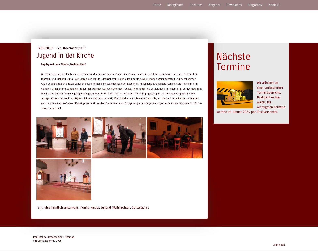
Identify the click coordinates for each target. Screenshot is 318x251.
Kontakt (274, 5)
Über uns (196, 5)
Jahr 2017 (45, 48)
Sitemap (69, 236)
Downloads (234, 5)
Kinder (95, 207)
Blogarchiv (255, 5)
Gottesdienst (140, 207)
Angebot (214, 5)
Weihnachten (121, 207)
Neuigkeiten (175, 5)
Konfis (84, 207)
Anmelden (279, 244)
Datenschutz (55, 236)
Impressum (39, 236)
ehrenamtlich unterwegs (61, 207)
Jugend (106, 207)
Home (157, 5)
